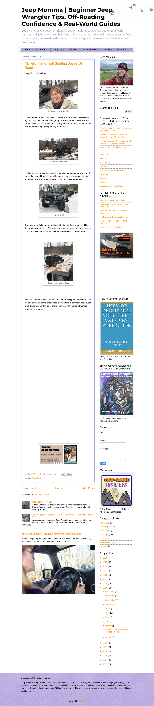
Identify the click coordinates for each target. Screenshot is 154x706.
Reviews (103, 178)
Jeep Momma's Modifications (112, 170)
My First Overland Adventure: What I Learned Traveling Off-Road (116, 142)
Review (103, 546)
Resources (104, 174)
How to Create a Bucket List (112, 227)
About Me (104, 155)
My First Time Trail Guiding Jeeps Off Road (116, 630)
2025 (105, 562)
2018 (105, 643)
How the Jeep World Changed (113, 147)
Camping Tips (106, 527)
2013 (105, 664)
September (110, 600)
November (110, 596)
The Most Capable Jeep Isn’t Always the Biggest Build (51, 533)
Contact (103, 166)
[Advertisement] (118, 278)
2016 (105, 651)
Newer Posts (29, 488)
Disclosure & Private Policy (112, 186)
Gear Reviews (90, 49)
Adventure (36, 478)
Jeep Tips (58, 49)
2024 (105, 566)
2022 (105, 575)
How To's (104, 158)
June (107, 613)
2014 (105, 660)
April (107, 621)
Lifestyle (103, 538)
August (108, 604)
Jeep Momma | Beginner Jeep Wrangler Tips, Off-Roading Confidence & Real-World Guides (71, 16)
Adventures (42, 49)
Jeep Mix (104, 531)
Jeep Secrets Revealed (42, 502)
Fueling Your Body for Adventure (114, 217)
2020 (105, 583)
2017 (105, 647)
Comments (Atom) (42, 494)
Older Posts (87, 488)
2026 (105, 558)
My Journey (105, 162)
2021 (105, 579)
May (107, 617)
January (109, 637)
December (110, 591)
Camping (107, 49)
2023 (105, 571)
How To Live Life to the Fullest (113, 200)
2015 (105, 655)
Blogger (82, 701)
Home (28, 49)
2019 (105, 588)
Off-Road (73, 49)
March (108, 626)
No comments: (50, 474)
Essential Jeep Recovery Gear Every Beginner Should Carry (113, 136)
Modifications (106, 542)
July (107, 609)
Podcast (103, 182)
